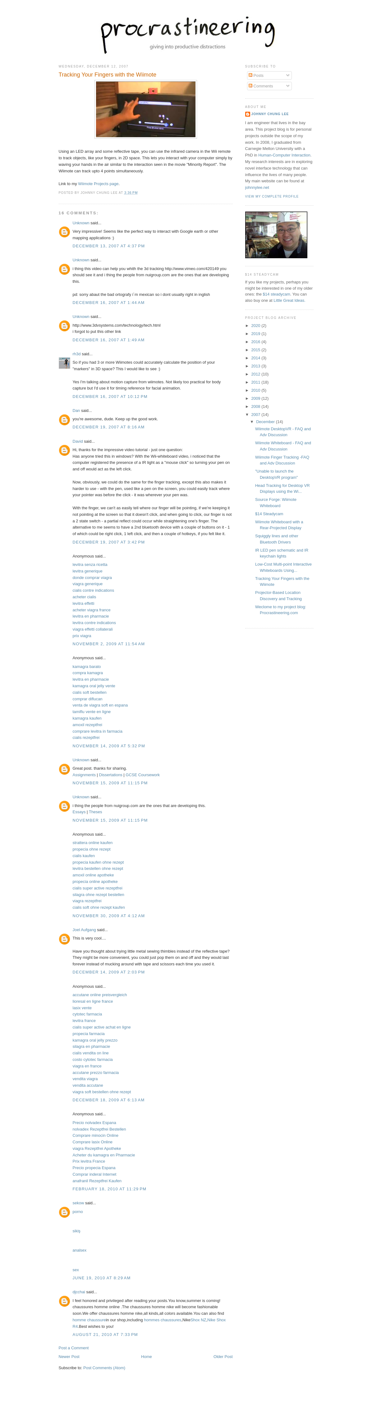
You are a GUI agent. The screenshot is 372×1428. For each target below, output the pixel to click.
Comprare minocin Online (95, 1135)
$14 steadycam (276, 294)
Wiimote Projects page (98, 183)
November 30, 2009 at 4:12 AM (109, 915)
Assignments (84, 774)
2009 (256, 398)
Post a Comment (74, 1348)
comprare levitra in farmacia (97, 731)
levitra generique (88, 571)
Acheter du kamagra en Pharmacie (104, 1155)
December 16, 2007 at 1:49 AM (109, 340)
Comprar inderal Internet (95, 1174)
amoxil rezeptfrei (87, 724)
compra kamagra (88, 672)
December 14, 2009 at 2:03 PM (109, 972)
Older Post (223, 1356)
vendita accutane (88, 1085)
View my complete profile (272, 196)
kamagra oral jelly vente (94, 686)
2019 (256, 333)
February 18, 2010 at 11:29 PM (110, 1189)
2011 (256, 382)
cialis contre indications (93, 590)
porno (78, 1211)
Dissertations (110, 774)
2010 (256, 390)
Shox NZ (198, 1320)
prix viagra (82, 635)
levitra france (84, 1020)
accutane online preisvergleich (100, 994)
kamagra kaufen (87, 718)
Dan (76, 410)
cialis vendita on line (91, 1053)
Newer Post (69, 1356)
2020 (256, 325)
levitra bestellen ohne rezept (98, 868)
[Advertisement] (197, 1409)
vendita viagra (85, 1078)
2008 (256, 406)
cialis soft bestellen (90, 692)
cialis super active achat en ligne (102, 1027)
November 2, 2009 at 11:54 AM (109, 644)
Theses (95, 812)
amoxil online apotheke (93, 875)
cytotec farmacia (87, 1014)
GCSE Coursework (143, 774)
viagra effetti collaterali (93, 629)
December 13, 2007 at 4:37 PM (109, 246)
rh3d (77, 354)
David (78, 441)
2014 (256, 358)
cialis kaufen (84, 855)
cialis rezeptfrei (86, 737)
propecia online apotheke (95, 881)
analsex (80, 1250)
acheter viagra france (92, 610)
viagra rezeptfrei (87, 900)
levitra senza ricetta (90, 564)
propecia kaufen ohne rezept (98, 862)
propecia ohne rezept (92, 849)
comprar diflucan (88, 699)
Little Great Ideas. (289, 300)
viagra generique (88, 583)
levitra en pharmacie (91, 616)
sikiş (76, 1231)
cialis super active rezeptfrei (97, 888)
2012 (256, 374)
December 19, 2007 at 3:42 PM (109, 542)
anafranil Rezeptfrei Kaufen (97, 1180)
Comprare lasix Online (93, 1142)
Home (146, 1356)
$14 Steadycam (269, 513)
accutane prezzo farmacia (96, 1072)
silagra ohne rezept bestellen (98, 894)
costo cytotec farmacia (93, 1059)
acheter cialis (84, 597)
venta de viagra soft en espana (100, 705)
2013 (256, 366)
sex (76, 1269)
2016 (256, 341)
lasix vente (82, 1008)
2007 (256, 414)
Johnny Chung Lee (270, 114)
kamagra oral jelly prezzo (95, 1040)
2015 (256, 350)
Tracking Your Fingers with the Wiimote (108, 75)
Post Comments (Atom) (104, 1367)
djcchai (79, 1292)
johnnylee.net (257, 187)
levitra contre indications (94, 622)
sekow (78, 1203)
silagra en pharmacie (91, 1046)
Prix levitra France (89, 1161)
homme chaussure (89, 1320)
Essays (79, 812)
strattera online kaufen (93, 842)
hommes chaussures (162, 1320)
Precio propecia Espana (94, 1167)
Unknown (81, 223)
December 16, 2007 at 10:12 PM (110, 396)
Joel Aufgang (84, 929)
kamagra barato (87, 666)
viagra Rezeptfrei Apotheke (97, 1148)
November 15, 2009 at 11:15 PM (110, 783)
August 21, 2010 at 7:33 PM (105, 1334)
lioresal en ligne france (93, 1001)
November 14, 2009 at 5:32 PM (109, 746)
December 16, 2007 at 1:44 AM (109, 302)
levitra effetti (83, 603)
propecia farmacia (89, 1033)
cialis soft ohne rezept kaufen (99, 907)
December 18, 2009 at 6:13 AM (109, 1100)
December (266, 421)
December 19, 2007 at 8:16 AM (109, 427)
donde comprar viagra (92, 577)
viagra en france (87, 1066)
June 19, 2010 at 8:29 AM (102, 1278)
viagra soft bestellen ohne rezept (102, 1092)
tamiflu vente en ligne (92, 711)
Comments (261, 86)
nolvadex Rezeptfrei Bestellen (99, 1129)
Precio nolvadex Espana (94, 1122)
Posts (256, 75)
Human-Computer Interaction (284, 155)
